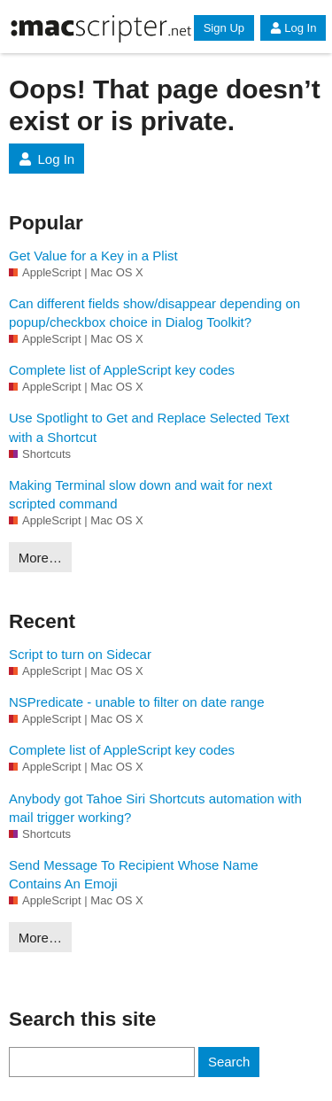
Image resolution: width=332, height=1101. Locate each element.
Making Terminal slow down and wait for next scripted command (140, 494)
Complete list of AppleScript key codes (122, 369)
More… (40, 557)
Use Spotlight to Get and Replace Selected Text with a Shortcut (149, 427)
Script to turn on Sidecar (80, 654)
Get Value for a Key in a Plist (93, 255)
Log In (293, 28)
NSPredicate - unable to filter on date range (137, 701)
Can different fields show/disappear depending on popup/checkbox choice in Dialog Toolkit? (154, 313)
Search (229, 1061)
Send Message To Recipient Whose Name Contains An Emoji (134, 874)
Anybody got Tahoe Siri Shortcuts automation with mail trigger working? (155, 808)
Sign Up (224, 28)
